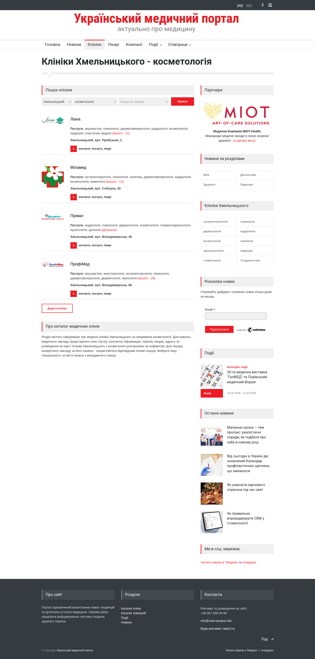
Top (264, 639)
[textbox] (143, 101)
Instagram (249, 562)
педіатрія (246, 250)
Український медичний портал (74, 650)
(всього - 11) (121, 133)
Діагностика (248, 174)
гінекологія (247, 221)
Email (210, 310)
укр (240, 5)
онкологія (246, 241)
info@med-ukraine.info (216, 621)
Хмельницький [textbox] (53, 101)
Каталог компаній (133, 613)
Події (153, 44)
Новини (74, 44)
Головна (52, 44)
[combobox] (57, 101)
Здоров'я (209, 184)
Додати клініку (57, 308)
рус (249, 5)
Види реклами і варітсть (218, 628)
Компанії (134, 44)
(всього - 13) (114, 181)
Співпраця (178, 44)
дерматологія (212, 231)
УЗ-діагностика (250, 260)
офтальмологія (214, 250)
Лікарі (113, 44)
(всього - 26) (146, 278)
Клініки (94, 44)
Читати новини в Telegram (220, 562)
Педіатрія (246, 184)
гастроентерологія (216, 221)
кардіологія (247, 231)
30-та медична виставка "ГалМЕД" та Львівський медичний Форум (247, 377)
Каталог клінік (131, 608)
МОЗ (206, 174)
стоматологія (212, 260)
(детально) (109, 230)
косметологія (212, 241)
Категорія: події (237, 367)
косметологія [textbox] (84, 101)
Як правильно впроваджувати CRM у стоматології (245, 518)
